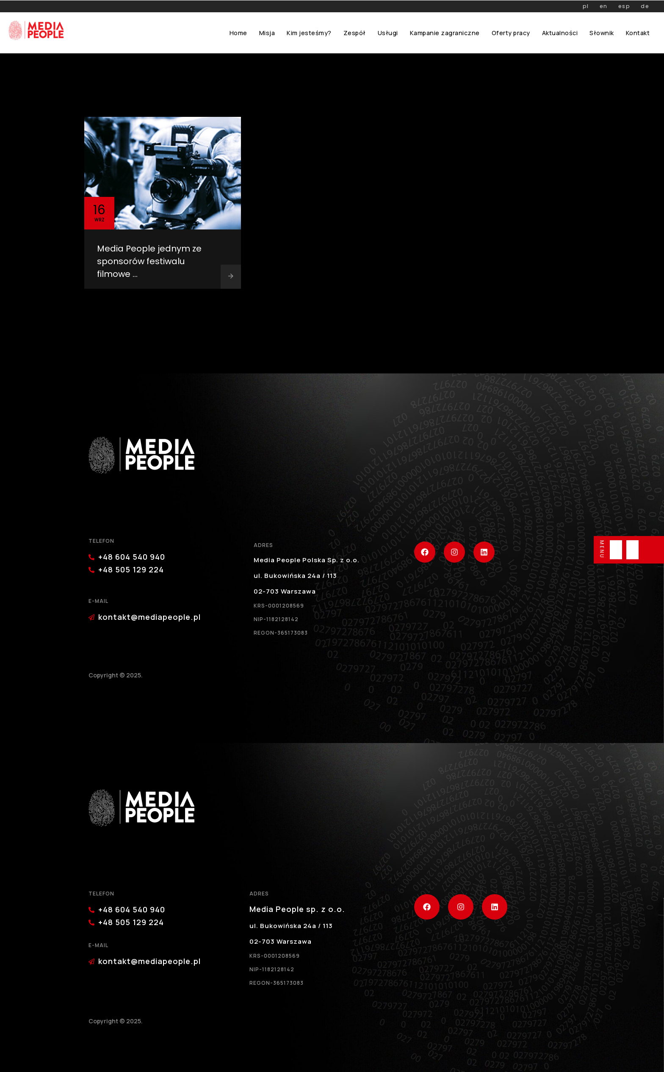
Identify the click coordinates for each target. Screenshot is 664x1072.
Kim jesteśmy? (309, 33)
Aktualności (560, 33)
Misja (267, 33)
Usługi (388, 33)
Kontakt (638, 33)
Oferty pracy (511, 33)
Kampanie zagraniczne (445, 33)
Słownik (601, 33)
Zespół (354, 33)
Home (238, 33)
